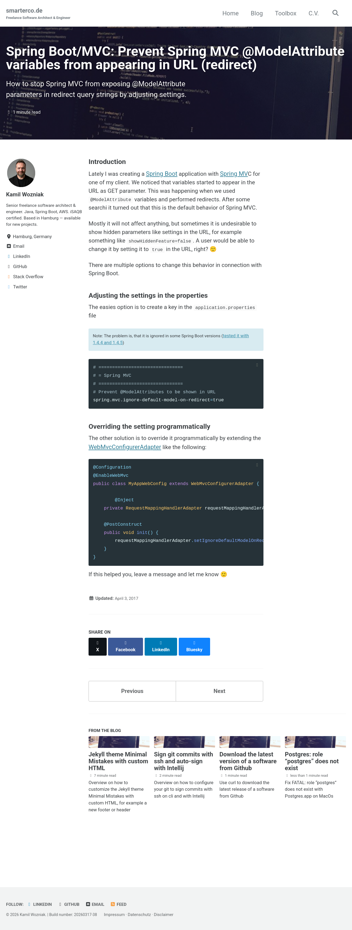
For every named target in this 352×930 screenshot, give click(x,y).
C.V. (312, 13)
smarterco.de (40, 14)
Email (99, 904)
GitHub (71, 904)
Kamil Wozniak (26, 215)
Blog (255, 13)
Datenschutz (146, 914)
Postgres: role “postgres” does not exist (312, 799)
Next (219, 727)
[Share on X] (98, 684)
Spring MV (241, 194)
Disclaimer (170, 914)
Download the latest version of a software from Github (248, 799)
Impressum (120, 914)
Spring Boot (165, 194)
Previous (132, 727)
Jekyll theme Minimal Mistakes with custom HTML (118, 799)
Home (229, 13)
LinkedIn (41, 904)
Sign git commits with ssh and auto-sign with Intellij (183, 799)
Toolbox (284, 13)
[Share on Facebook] (127, 684)
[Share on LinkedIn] (162, 684)
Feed (123, 904)
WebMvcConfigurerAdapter (134, 487)
